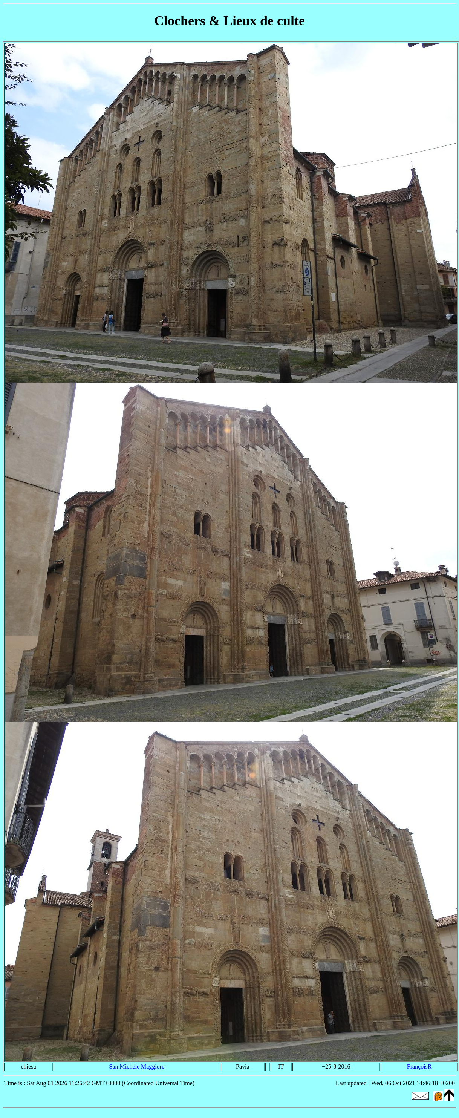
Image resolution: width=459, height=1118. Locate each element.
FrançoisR (419, 1066)
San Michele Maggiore (137, 1066)
